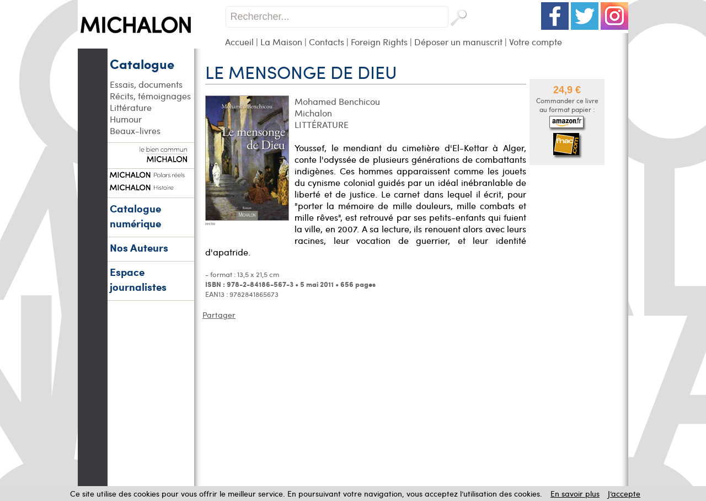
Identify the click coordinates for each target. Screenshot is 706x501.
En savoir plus (575, 493)
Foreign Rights (379, 41)
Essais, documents (146, 84)
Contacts (326, 41)
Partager (219, 315)
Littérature (131, 107)
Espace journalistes (138, 279)
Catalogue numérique (135, 216)
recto (210, 223)
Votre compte (535, 41)
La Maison (281, 41)
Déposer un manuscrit (458, 41)
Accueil (239, 41)
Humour (126, 119)
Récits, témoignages (150, 96)
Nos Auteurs (139, 247)
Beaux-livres (135, 130)
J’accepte (624, 493)
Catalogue (142, 63)
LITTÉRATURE (322, 124)
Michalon (313, 113)
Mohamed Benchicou (337, 101)
